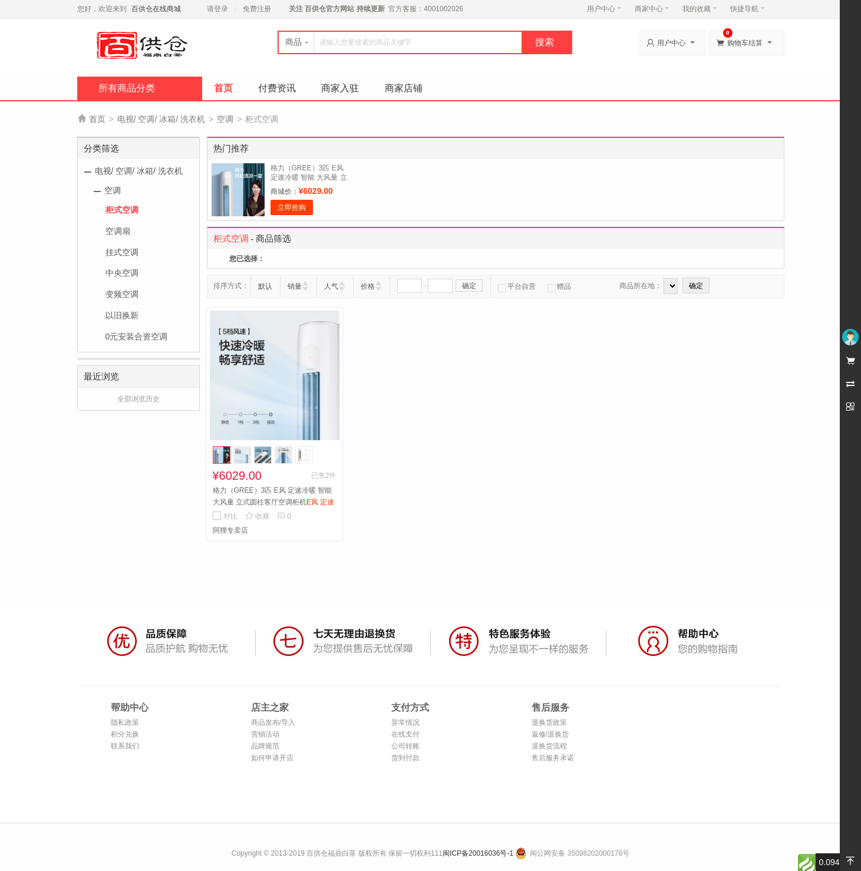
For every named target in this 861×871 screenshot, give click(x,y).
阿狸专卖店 (230, 530)
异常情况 (405, 722)
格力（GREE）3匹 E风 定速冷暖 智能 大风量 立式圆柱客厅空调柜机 (308, 177)
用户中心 (604, 9)
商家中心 (652, 9)
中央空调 (121, 273)
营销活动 (265, 734)
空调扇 (117, 231)
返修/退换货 (550, 734)
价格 (368, 286)
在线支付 (405, 734)
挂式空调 (121, 252)
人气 (331, 286)
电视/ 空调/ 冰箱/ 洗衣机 (161, 119)
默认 (265, 286)
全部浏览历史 (138, 399)
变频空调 (121, 294)
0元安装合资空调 (136, 336)
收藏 (257, 516)
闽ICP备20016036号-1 (478, 853)
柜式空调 (121, 210)
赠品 (559, 286)
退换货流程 (549, 746)
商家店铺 (404, 88)
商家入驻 (340, 88)
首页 (223, 88)
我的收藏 (699, 9)
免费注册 (257, 9)
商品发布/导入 (273, 722)
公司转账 (405, 746)
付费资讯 (277, 88)
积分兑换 (125, 734)
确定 (469, 286)
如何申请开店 (272, 758)
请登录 (217, 9)
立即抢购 (292, 207)
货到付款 (405, 758)
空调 (225, 119)
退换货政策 (549, 722)
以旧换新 (121, 315)
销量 (295, 286)
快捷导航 (747, 9)
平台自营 (517, 286)
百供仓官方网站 (330, 9)
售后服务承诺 (553, 758)
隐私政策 (125, 722)
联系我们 (125, 746)
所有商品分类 (126, 88)
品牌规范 (265, 746)
